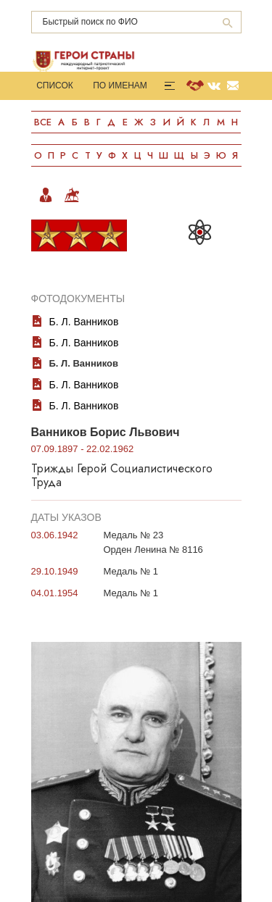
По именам (120, 85)
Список (54, 85)
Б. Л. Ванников (84, 321)
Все (42, 122)
